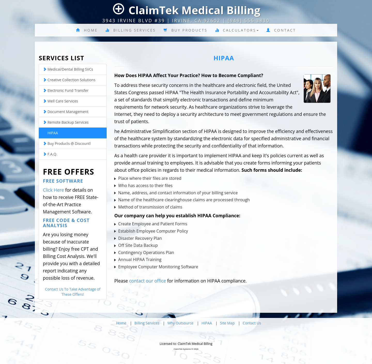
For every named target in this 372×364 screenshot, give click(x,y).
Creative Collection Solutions (69, 79)
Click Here (53, 190)
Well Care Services (60, 101)
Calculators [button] (237, 30)
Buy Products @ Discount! (67, 143)
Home (87, 30)
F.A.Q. (50, 154)
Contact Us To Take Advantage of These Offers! (72, 292)
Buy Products (185, 30)
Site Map (227, 323)
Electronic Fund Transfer (65, 90)
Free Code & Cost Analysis (66, 222)
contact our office (147, 281)
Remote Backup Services (66, 122)
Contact (281, 30)
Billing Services (130, 30)
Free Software (63, 181)
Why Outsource (180, 323)
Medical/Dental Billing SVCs (68, 69)
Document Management (65, 111)
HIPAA (50, 132)
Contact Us (252, 323)
